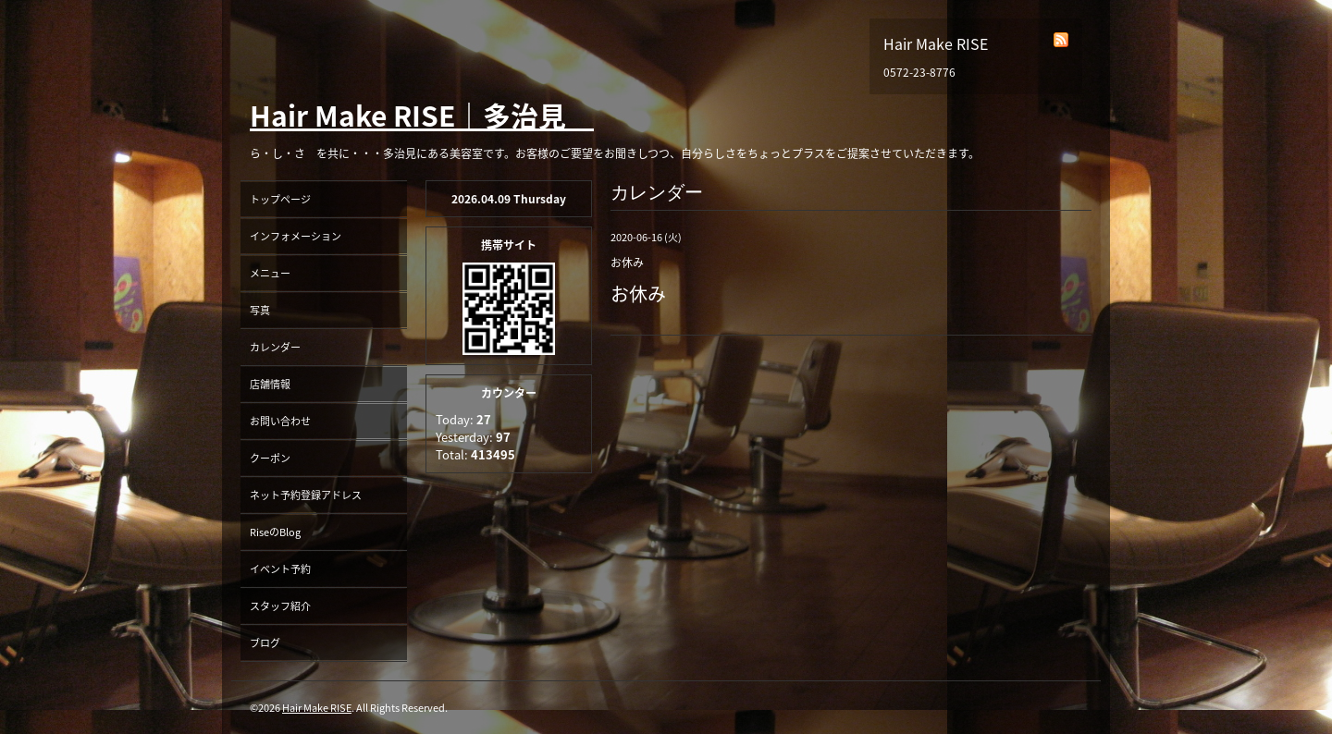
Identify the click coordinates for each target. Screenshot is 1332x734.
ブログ (265, 643)
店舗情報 (270, 384)
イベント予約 (280, 569)
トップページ (280, 199)
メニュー (270, 273)
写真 (260, 310)
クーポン (270, 458)
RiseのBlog (275, 532)
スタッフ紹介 (280, 606)
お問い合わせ (280, 421)
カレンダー (275, 347)
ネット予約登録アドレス (306, 495)
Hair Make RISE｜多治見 (422, 115)
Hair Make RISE (317, 708)
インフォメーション (295, 236)
